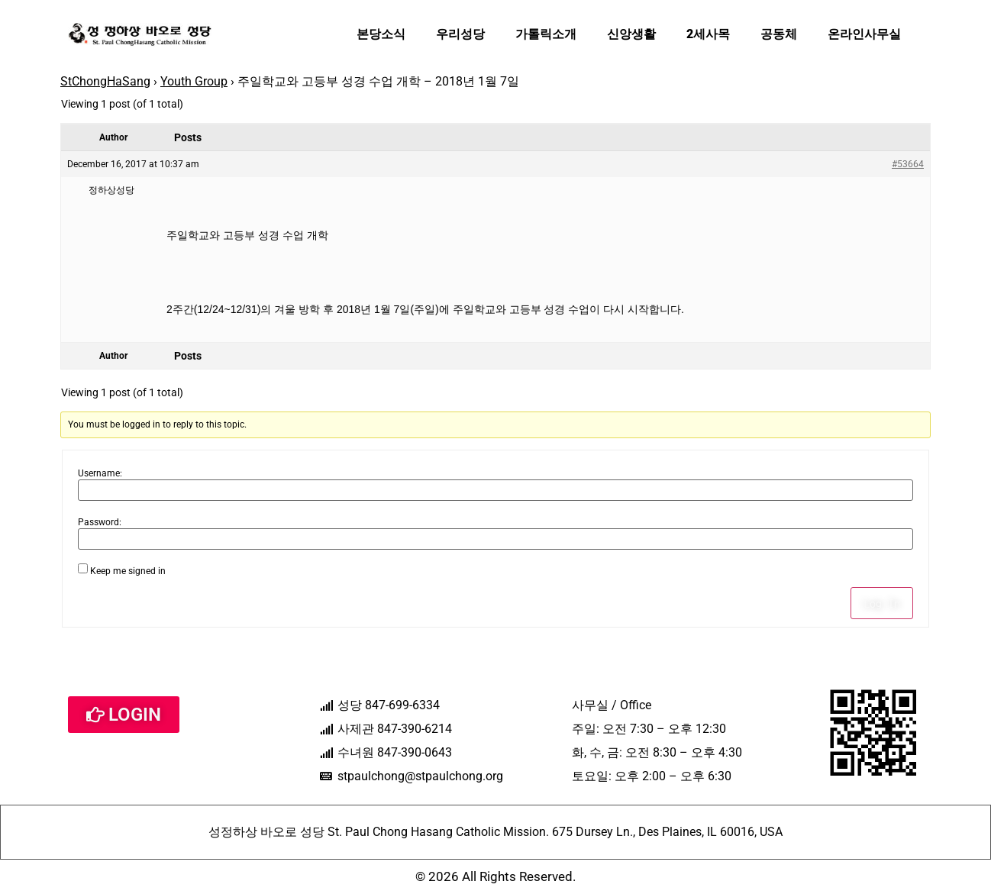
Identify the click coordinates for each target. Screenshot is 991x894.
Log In (881, 603)
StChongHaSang (105, 81)
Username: (100, 473)
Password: (99, 522)
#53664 (908, 164)
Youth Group (194, 81)
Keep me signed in (128, 571)
